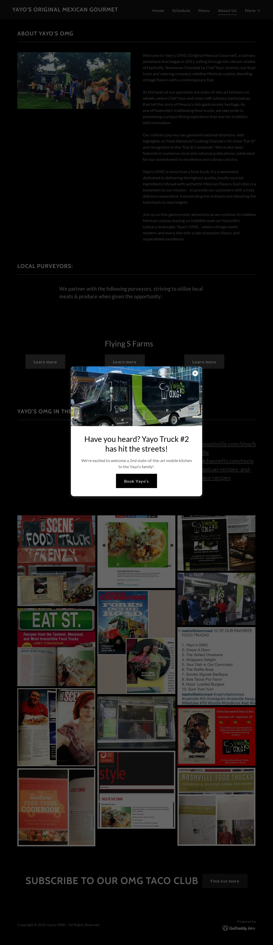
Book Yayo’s (136, 481)
